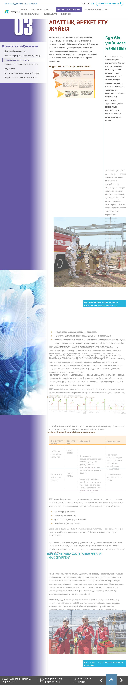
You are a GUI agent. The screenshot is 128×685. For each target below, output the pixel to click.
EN (88, 3)
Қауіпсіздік (10, 69)
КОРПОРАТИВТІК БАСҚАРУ (42, 9)
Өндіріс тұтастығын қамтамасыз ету (21, 64)
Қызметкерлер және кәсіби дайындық (22, 73)
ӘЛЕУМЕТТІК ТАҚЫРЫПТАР (68, 9)
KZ (92, 3)
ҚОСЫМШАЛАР (50, 14)
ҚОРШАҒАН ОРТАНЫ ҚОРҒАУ (96, 9)
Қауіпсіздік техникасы (15, 51)
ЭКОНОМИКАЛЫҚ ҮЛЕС (31, 14)
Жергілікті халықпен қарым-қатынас (21, 78)
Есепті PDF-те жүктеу (85, 680)
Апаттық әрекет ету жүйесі (17, 60)
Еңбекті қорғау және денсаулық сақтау (22, 55)
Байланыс (66, 14)
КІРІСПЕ (24, 9)
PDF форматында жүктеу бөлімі (54, 680)
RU (83, 3)
